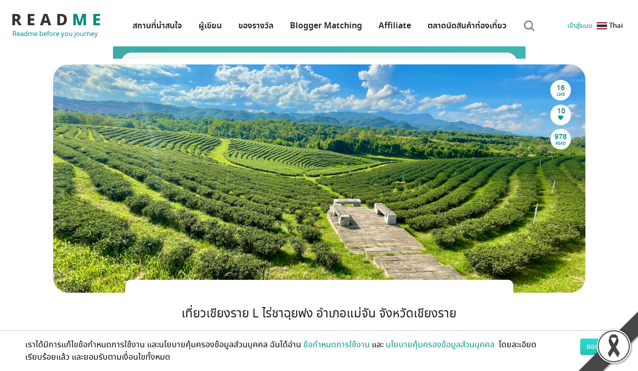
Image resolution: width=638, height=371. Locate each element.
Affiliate (395, 26)
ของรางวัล (255, 26)
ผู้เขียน (210, 26)
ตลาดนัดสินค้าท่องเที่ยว (467, 26)
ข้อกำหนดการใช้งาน (336, 345)
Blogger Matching (326, 26)
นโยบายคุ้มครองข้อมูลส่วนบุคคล (441, 345)
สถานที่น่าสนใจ (157, 26)
